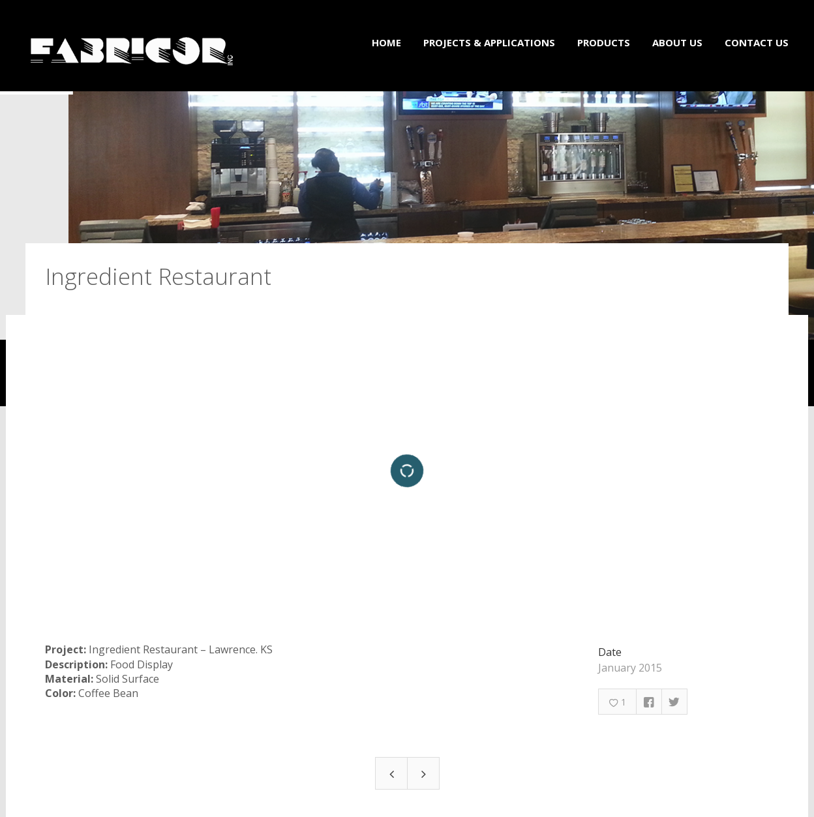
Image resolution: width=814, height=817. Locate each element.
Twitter (674, 696)
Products (603, 42)
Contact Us (757, 42)
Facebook (649, 696)
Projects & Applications (489, 42)
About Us (677, 42)
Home (386, 42)
